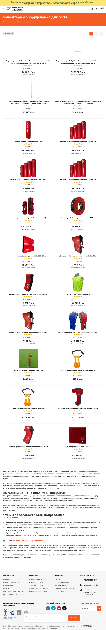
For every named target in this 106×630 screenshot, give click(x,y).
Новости (6, 579)
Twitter (64, 608)
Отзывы (6, 588)
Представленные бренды (13, 595)
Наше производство (11, 582)
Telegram (53, 608)
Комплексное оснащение (65, 588)
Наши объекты (60, 585)
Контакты (58, 579)
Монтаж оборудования (38, 592)
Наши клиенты (9, 585)
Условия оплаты (35, 579)
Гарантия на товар (36, 585)
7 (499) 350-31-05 (91, 580)
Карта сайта (59, 592)
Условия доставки (36, 582)
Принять (74, 618)
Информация (35, 575)
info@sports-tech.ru (91, 585)
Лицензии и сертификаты (13, 592)
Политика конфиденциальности (44, 622)
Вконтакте (48, 608)
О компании (8, 575)
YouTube (59, 608)
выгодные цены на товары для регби (28, 541)
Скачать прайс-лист (62, 582)
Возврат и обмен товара (38, 588)
